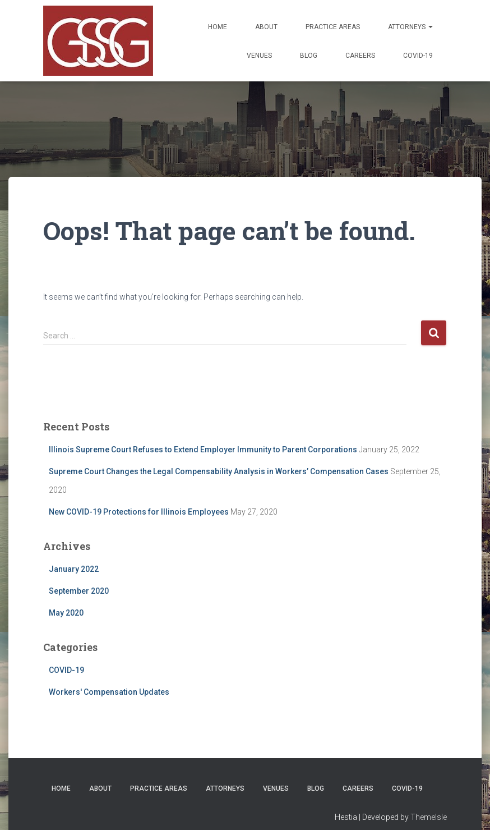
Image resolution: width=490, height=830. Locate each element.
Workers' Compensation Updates (109, 691)
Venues (259, 55)
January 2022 (74, 569)
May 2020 (66, 612)
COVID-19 (418, 55)
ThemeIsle (428, 817)
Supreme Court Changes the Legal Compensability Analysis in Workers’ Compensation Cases (219, 471)
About (266, 27)
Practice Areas (333, 27)
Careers (360, 55)
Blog (308, 55)
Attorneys (410, 27)
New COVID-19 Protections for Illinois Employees (139, 511)
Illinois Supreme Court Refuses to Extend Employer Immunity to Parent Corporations (203, 449)
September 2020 (79, 590)
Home (217, 27)
